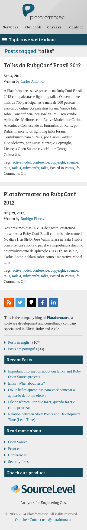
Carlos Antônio (32, 81)
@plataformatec (20, 302)
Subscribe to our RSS (9, 302)
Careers (54, 26)
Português (72, 168)
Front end (15, 449)
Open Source (17, 442)
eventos (72, 162)
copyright (58, 162)
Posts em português (22, 349)
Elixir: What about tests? (26, 383)
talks (44, 168)
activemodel (22, 162)
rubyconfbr (31, 168)
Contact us (37, 520)
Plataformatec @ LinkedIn (53, 302)
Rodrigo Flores (32, 219)
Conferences (17, 455)
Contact (76, 26)
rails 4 (16, 168)
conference (41, 162)
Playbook (32, 26)
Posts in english (19, 342)
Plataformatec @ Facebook (42, 302)
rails (7, 168)
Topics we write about (32, 39)
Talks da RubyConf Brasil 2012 (42, 65)
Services (11, 26)
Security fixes (18, 462)
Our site (21, 520)
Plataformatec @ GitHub (31, 302)
